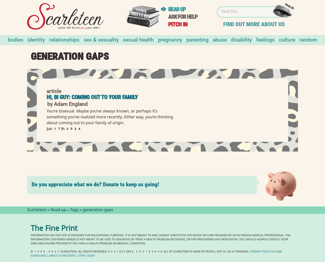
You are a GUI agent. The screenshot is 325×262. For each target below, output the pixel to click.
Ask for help (182, 17)
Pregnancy (170, 39)
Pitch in (178, 24)
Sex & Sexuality (101, 39)
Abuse (220, 39)
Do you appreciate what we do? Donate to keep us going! (95, 184)
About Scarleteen (62, 256)
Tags (74, 210)
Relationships (64, 39)
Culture (287, 39)
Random (308, 39)
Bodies (15, 39)
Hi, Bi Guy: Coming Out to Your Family (92, 97)
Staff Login (86, 256)
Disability (241, 39)
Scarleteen (37, 210)
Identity (36, 39)
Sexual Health (138, 39)
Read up (177, 9)
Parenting (197, 39)
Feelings (265, 39)
